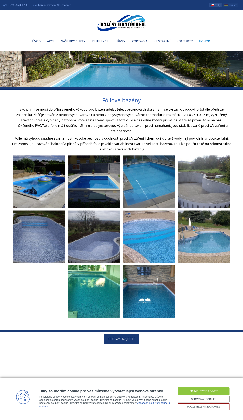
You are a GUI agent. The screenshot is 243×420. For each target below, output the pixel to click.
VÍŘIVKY (120, 41)
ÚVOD (36, 41)
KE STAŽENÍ (162, 41)
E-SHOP (204, 41)
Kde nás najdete (121, 339)
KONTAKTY (185, 41)
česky (215, 5)
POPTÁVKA (139, 41)
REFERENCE (100, 41)
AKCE (50, 41)
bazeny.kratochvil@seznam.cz (54, 5)
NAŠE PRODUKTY (73, 41)
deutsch (230, 5)
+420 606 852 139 (18, 5)
